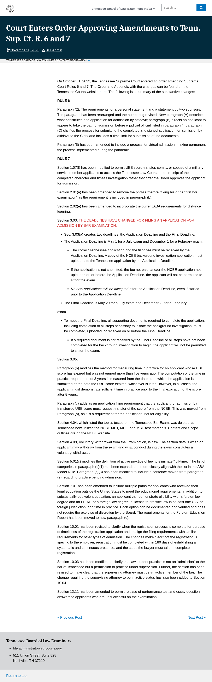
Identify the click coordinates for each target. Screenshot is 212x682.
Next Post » (197, 617)
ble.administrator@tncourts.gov (37, 648)
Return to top (16, 676)
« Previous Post (69, 617)
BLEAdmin (54, 50)
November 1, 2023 (24, 50)
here (103, 92)
